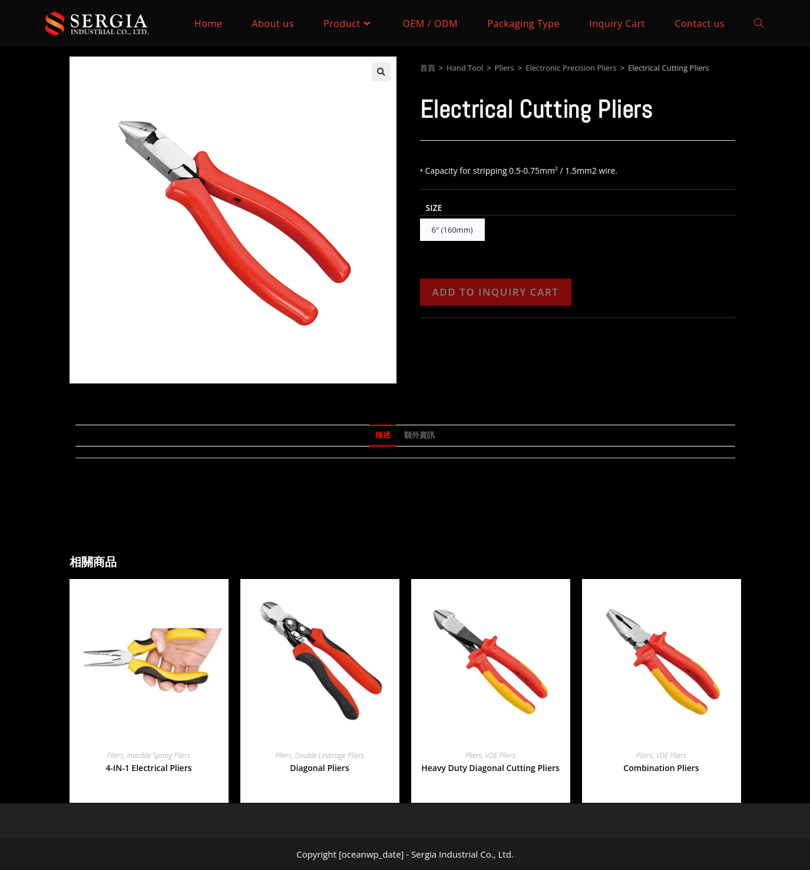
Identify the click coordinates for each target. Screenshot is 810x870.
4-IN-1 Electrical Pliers (148, 767)
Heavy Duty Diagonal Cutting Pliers (490, 767)
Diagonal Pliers (319, 767)
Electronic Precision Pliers (570, 67)
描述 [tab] (383, 435)
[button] (381, 71)
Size (434, 207)
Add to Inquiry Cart (495, 292)
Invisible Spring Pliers (158, 755)
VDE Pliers (500, 755)
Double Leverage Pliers (329, 755)
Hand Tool (465, 67)
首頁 (427, 67)
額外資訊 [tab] (419, 435)
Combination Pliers (661, 767)
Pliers (504, 67)
